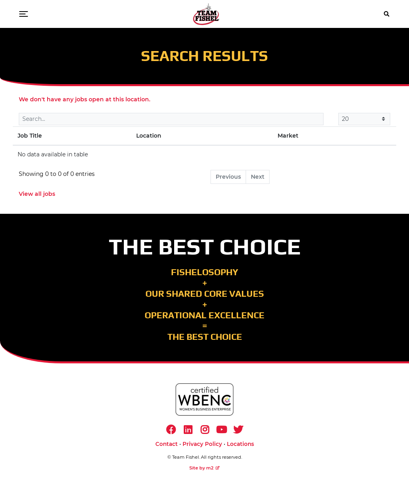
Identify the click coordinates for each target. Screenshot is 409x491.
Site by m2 (204, 468)
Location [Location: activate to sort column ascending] (148, 135)
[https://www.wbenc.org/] (204, 399)
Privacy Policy (202, 444)
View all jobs (37, 193)
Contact (166, 444)
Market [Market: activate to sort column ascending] (288, 135)
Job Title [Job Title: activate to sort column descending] (30, 135)
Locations (240, 444)
